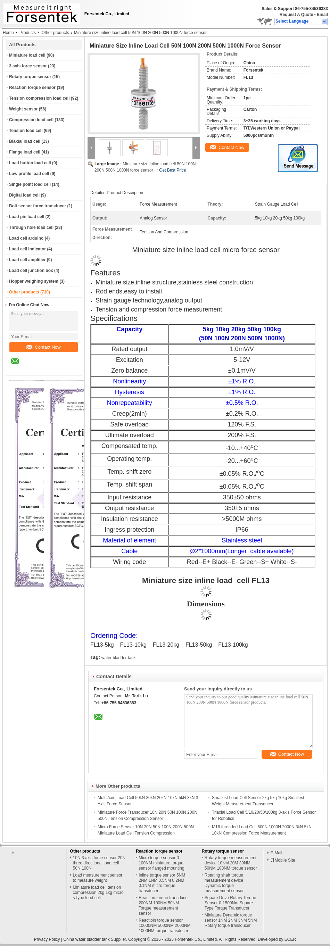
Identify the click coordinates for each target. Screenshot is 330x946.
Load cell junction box (31, 270)
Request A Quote (296, 14)
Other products (55, 32)
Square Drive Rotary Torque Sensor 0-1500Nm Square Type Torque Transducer (230, 903)
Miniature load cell (27, 55)
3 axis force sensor (28, 66)
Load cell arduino (26, 238)
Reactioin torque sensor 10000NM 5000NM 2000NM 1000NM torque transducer (164, 925)
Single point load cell (30, 184)
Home (8, 32)
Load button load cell (30, 162)
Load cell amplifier (27, 259)
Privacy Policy (47, 939)
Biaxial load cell (24, 141)
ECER (290, 939)
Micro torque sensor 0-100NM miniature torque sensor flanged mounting (161, 863)
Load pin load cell (26, 216)
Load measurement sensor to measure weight (98, 878)
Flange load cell (24, 152)
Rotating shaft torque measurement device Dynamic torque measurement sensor (224, 883)
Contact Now (43, 347)
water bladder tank (118, 657)
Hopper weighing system (33, 281)
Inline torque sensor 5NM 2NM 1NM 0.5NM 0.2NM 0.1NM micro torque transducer (162, 883)
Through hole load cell (31, 227)
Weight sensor (23, 109)
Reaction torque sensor (32, 87)
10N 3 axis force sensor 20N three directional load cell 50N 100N (99, 863)
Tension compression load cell (39, 98)
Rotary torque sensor (30, 76)
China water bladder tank (86, 939)
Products (27, 32)
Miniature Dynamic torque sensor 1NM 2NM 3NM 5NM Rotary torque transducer (231, 920)
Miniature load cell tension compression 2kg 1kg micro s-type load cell (98, 892)
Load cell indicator (27, 249)
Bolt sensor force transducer (37, 206)
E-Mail (276, 852)
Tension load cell (25, 130)
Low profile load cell (29, 173)
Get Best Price (172, 170)
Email (322, 14)
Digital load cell (24, 195)
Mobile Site (282, 860)
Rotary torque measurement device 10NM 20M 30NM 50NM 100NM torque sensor (231, 863)
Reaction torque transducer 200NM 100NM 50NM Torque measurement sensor (164, 905)
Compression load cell (31, 119)
